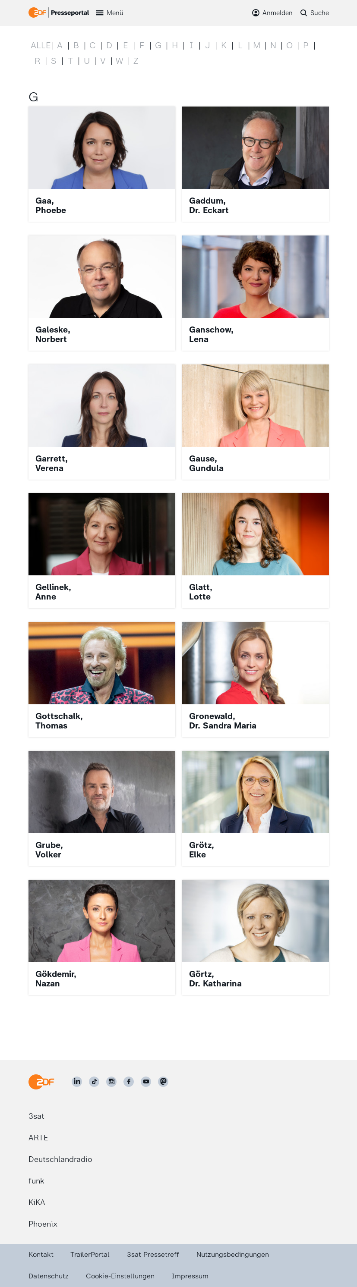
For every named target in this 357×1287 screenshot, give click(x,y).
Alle (41, 45)
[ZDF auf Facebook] (128, 1082)
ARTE (38, 1138)
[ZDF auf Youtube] (146, 1082)
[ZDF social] (163, 1082)
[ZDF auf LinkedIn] (77, 1082)
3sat (36, 1116)
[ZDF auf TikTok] (94, 1082)
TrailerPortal (90, 1254)
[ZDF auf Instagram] (111, 1082)
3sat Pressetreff (153, 1254)
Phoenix (42, 1224)
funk (36, 1181)
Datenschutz (48, 1276)
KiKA (36, 1202)
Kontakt (41, 1254)
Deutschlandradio (60, 1159)
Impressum (190, 1276)
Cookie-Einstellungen (120, 1276)
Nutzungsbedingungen (232, 1254)
